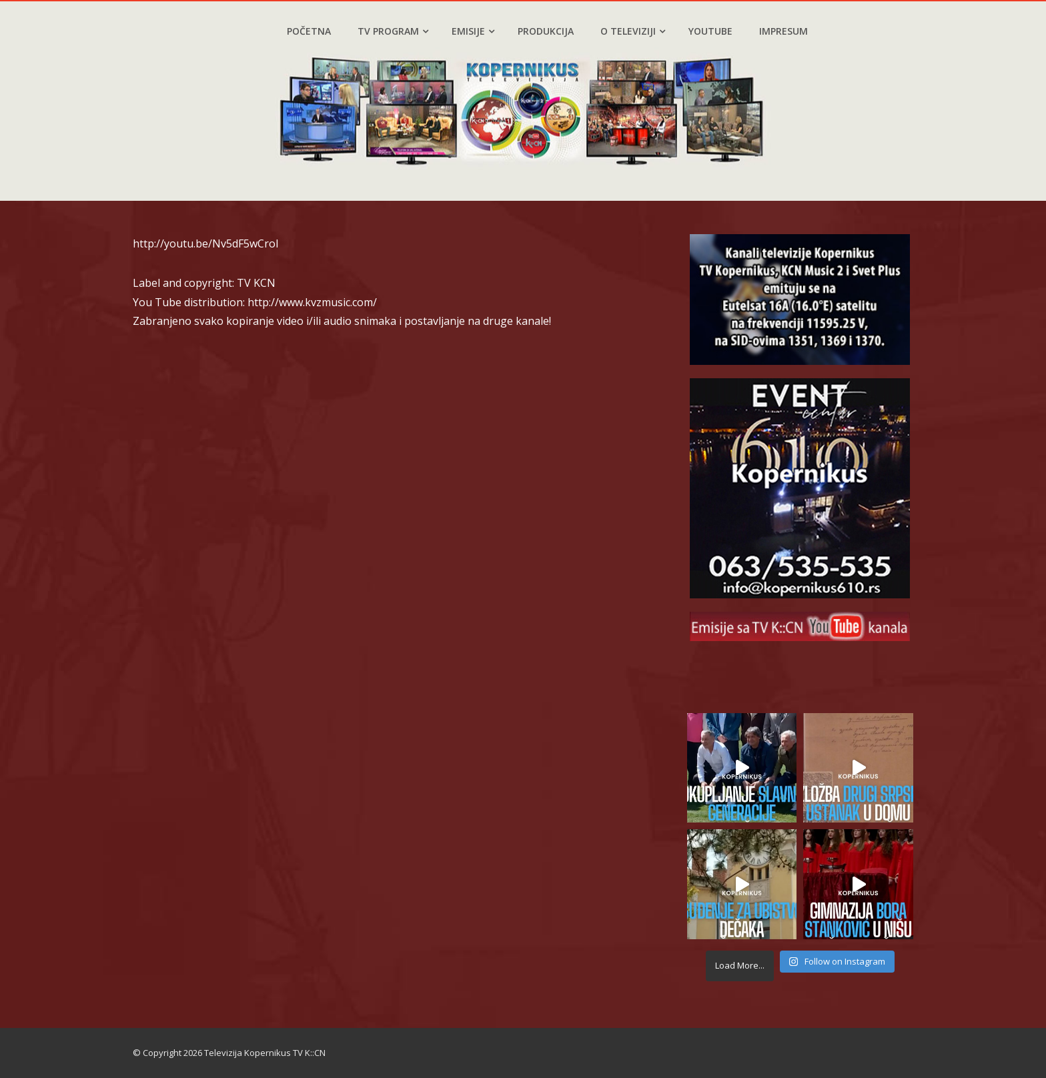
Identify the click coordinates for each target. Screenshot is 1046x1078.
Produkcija (546, 31)
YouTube (710, 31)
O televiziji (632, 31)
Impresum (783, 31)
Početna (309, 31)
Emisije (473, 31)
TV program (393, 31)
